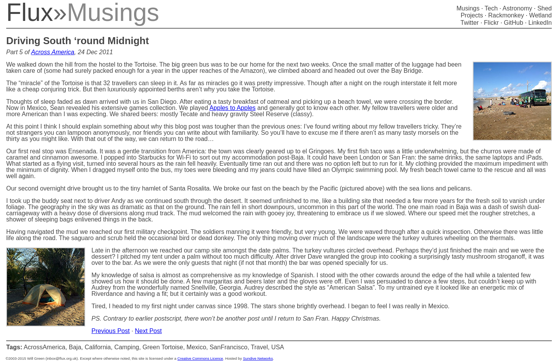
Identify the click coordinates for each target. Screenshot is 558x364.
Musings (468, 8)
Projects (472, 15)
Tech (491, 8)
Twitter (469, 22)
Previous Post (110, 331)
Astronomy (517, 8)
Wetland (540, 15)
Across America (52, 52)
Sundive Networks (258, 358)
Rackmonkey (506, 15)
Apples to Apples (232, 108)
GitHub (513, 22)
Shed (544, 8)
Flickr (491, 22)
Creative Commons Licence (200, 358)
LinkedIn (540, 22)
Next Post (148, 331)
